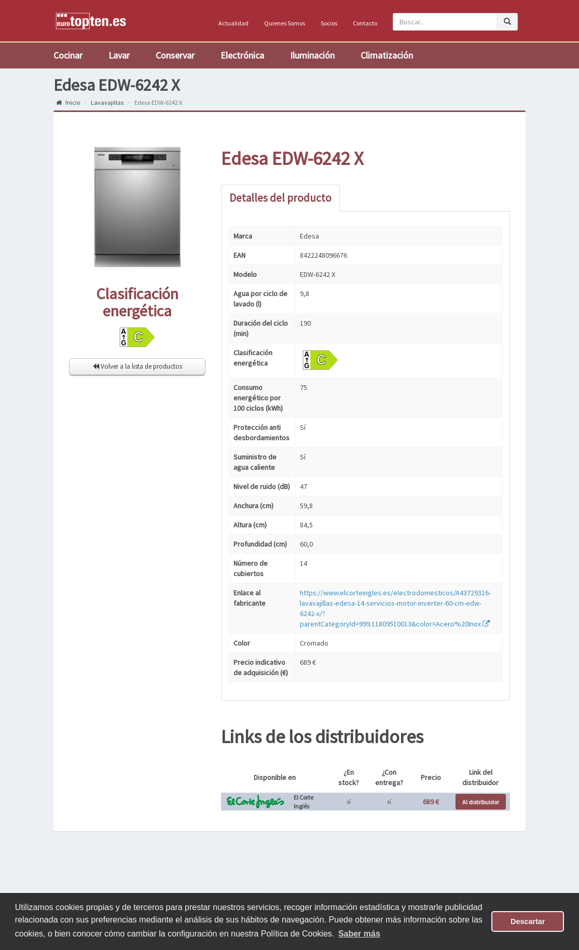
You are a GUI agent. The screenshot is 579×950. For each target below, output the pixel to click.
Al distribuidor (480, 802)
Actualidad (233, 23)
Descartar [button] (528, 921)
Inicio (68, 102)
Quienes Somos (284, 23)
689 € (431, 801)
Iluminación (312, 55)
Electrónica (242, 55)
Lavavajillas (107, 102)
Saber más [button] (359, 933)
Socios (329, 23)
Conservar (175, 55)
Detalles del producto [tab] (280, 198)
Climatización (387, 55)
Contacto (365, 23)
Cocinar (67, 55)
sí (349, 801)
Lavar (119, 55)
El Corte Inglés (303, 801)
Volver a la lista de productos (137, 366)
